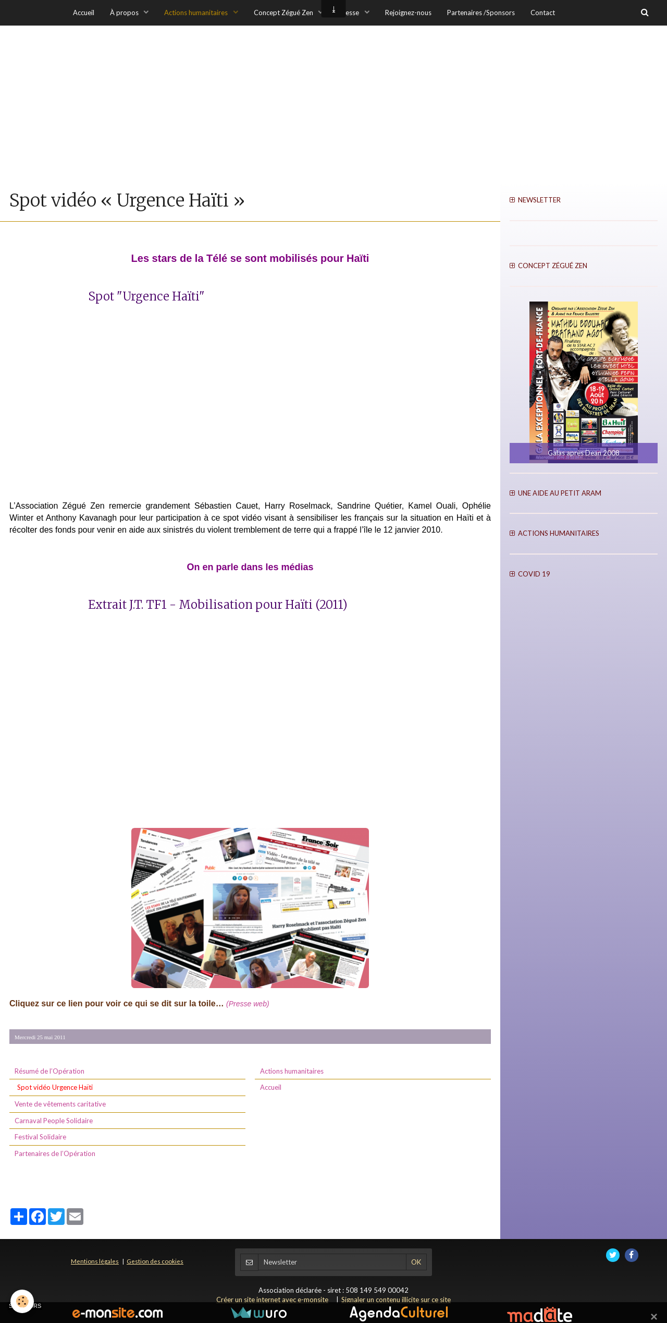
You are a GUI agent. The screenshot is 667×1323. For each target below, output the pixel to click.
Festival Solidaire (40, 1137)
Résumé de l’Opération (49, 1071)
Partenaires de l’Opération (55, 1153)
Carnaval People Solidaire (54, 1120)
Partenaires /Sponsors (481, 12)
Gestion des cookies (155, 1261)
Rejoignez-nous (408, 12)
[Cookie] (22, 1301)
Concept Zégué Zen (284, 12)
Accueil (83, 12)
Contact (542, 12)
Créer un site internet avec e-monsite (272, 1299)
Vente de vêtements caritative (60, 1104)
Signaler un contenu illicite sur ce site (396, 1299)
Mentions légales (95, 1261)
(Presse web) (247, 1004)
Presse (350, 12)
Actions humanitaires (196, 12)
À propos (125, 12)
